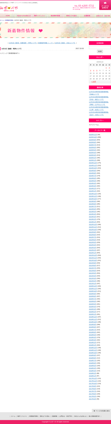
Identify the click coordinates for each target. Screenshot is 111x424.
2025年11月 (93, 134)
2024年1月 (92, 191)
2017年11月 (93, 381)
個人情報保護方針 (94, 416)
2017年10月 (93, 383)
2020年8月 (92, 296)
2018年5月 (92, 365)
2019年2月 (92, 342)
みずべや (9, 9)
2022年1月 (92, 253)
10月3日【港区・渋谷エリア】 (65, 43)
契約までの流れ (71, 15)
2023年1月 (92, 222)
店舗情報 (87, 15)
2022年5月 (92, 242)
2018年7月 (92, 360)
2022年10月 (93, 229)
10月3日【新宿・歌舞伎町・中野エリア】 (23, 43)
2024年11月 (93, 165)
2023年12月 (93, 194)
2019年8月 (92, 327)
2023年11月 (93, 196)
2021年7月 (92, 268)
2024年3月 (92, 186)
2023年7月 (92, 206)
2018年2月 (92, 373)
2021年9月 (92, 263)
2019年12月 (93, 317)
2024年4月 (92, 183)
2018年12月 (93, 347)
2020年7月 (92, 299)
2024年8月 (92, 173)
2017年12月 (93, 378)
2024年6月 (92, 178)
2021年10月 (93, 260)
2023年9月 (92, 201)
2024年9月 (92, 170)
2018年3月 (92, 371)
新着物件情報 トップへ (46, 43)
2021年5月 (92, 273)
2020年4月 (92, 306)
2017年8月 (92, 389)
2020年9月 (92, 294)
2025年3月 (92, 155)
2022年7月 (92, 237)
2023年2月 (92, 219)
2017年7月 (92, 391)
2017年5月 (92, 396)
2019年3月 (92, 340)
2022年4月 (92, 245)
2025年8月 (92, 142)
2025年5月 (92, 150)
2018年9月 (92, 355)
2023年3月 (92, 217)
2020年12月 (93, 286)
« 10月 (93, 81)
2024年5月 (92, 181)
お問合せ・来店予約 (103, 15)
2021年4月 (92, 276)
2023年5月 (92, 211)
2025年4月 (92, 152)
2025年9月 (92, 140)
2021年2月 (92, 281)
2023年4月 (92, 214)
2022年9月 (92, 232)
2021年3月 (92, 278)
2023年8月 (92, 204)
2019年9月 (92, 324)
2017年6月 (92, 394)
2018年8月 (92, 358)
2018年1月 (92, 376)
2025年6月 (92, 147)
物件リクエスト (40, 15)
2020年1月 (92, 314)
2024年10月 (93, 168)
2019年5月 (92, 335)
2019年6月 (92, 332)
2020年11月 (93, 288)
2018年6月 (92, 363)
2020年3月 (92, 309)
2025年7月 (92, 145)
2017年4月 (92, 399)
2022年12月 (93, 224)
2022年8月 (92, 235)
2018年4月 (92, 368)
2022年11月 (93, 227)
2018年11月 (93, 350)
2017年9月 (92, 386)
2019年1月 (92, 345)
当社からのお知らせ (24, 15)
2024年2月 (92, 188)
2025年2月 (92, 158)
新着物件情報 (55, 15)
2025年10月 (93, 137)
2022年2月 (92, 250)
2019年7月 (92, 330)
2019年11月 (93, 319)
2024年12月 (93, 163)
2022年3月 (92, 247)
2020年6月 (92, 301)
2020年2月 (92, 312)
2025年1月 (92, 160)
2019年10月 (93, 322)
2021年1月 (92, 283)
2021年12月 (93, 255)
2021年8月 (92, 265)
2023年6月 (92, 209)
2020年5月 (92, 304)
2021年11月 (93, 258)
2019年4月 (92, 337)
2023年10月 (93, 199)
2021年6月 (92, 270)
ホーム (8, 15)
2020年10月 (93, 291)
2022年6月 (92, 240)
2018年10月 (93, 353)
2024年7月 (92, 176)
